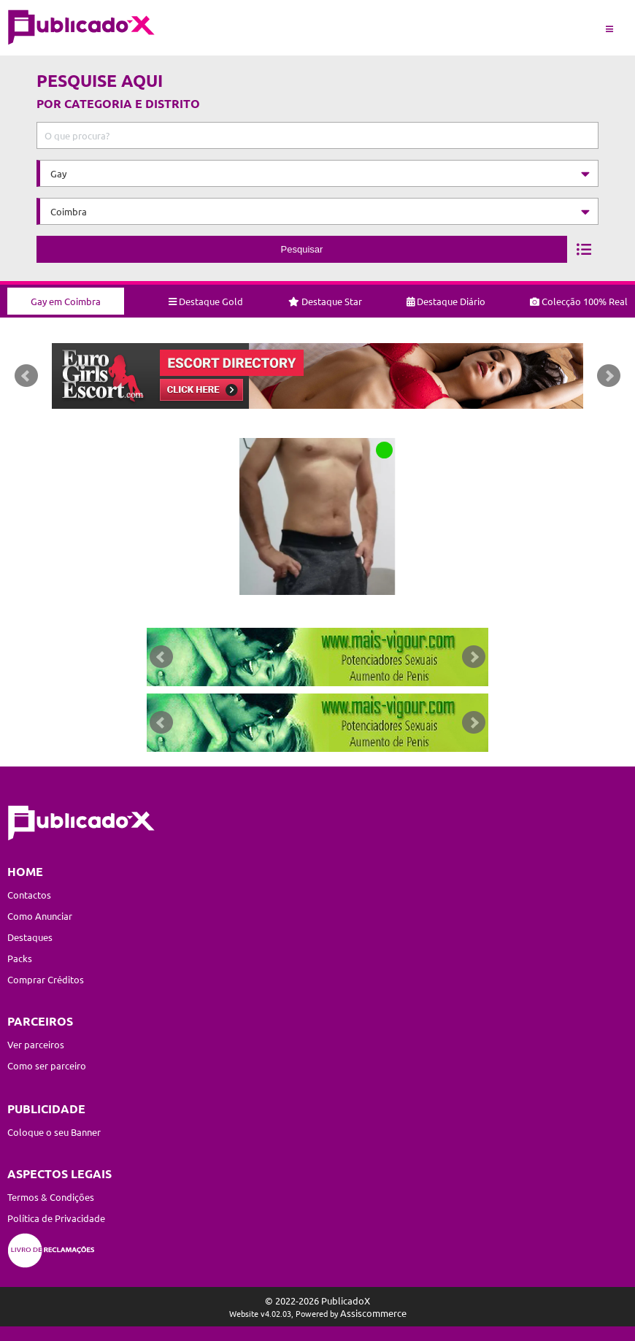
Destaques (30, 937)
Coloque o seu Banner (54, 1132)
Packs (19, 958)
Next (608, 376)
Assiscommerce (373, 1313)
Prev (26, 376)
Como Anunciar (39, 916)
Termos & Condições (50, 1197)
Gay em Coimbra (66, 301)
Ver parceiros (35, 1044)
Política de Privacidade (56, 1218)
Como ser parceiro (46, 1065)
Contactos (29, 894)
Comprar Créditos (45, 979)
